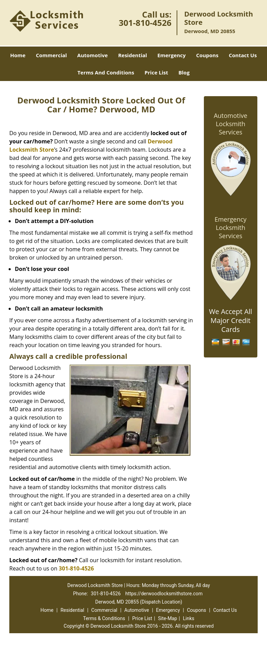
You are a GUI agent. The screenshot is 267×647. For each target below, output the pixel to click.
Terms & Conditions (104, 618)
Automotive (92, 55)
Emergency (171, 55)
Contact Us (243, 55)
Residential (132, 55)
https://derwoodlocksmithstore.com (163, 593)
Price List (156, 72)
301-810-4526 (145, 22)
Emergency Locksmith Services (231, 227)
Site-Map (167, 618)
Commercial (51, 55)
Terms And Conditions (105, 72)
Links (188, 618)
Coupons (207, 55)
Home (18, 55)
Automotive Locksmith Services (230, 123)
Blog (183, 72)
